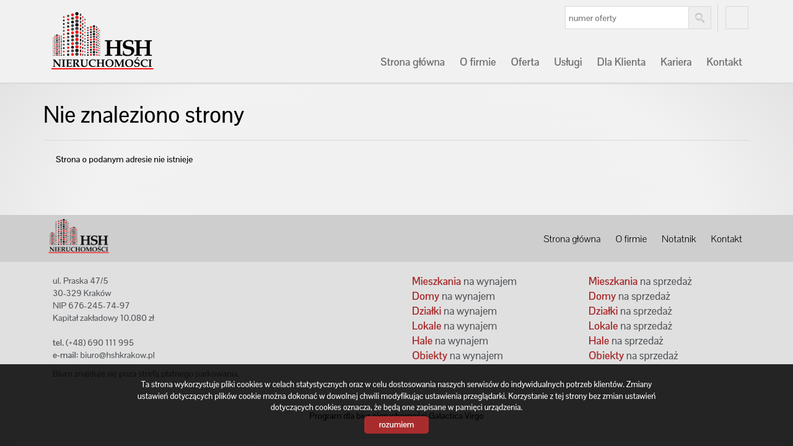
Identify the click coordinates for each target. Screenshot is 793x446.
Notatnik (679, 239)
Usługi (568, 62)
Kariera (675, 62)
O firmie (478, 62)
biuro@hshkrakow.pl (117, 355)
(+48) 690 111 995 (100, 342)
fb (736, 17)
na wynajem (464, 281)
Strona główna (412, 62)
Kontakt (724, 62)
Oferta (524, 62)
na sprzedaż (640, 281)
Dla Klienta (621, 62)
